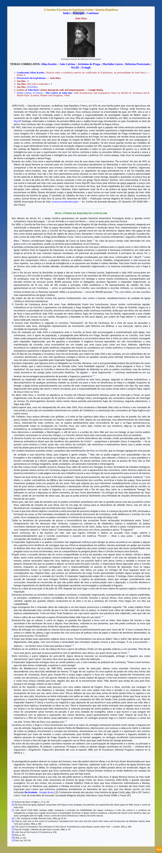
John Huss (33, 90)
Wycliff (17, 121)
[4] (13, 818)
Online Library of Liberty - (44, 93)
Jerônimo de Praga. (89, 64)
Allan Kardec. (49, 64)
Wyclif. (75, 67)
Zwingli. (86, 67)
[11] (13, 840)
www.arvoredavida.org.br (65, 201)
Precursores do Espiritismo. (31, 78)
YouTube (32, 87)
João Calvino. (68, 64)
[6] (13, 826)
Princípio (78, 13)
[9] (13, 834)
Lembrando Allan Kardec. (31, 72)
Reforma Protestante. (138, 64)
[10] (13, 837)
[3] (13, 810)
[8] (13, 832)
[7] (13, 829)
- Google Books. (39, 792)
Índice (66, 13)
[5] (13, 821)
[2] (13, 804)
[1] (13, 801)
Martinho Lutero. (113, 64)
